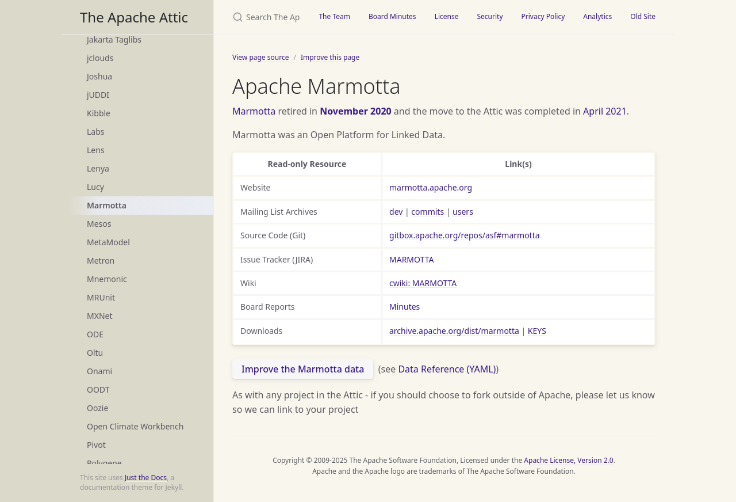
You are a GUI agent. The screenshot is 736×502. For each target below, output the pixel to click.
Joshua (99, 76)
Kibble (98, 113)
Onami (99, 371)
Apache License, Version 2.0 (568, 460)
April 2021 (605, 111)
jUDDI (98, 94)
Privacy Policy (543, 16)
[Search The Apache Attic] (261, 17)
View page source (260, 57)
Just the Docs (146, 477)
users (463, 211)
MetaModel (108, 242)
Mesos (99, 223)
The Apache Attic (134, 16)
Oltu (95, 352)
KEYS (537, 330)
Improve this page (330, 57)
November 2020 (356, 111)
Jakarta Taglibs (114, 39)
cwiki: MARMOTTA (423, 282)
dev (395, 211)
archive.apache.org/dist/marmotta (454, 330)
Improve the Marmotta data (302, 369)
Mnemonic (107, 278)
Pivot (96, 444)
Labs (96, 131)
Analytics (597, 16)
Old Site (643, 16)
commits (427, 211)
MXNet (100, 315)
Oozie (97, 407)
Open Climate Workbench (135, 426)
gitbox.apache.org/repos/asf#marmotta (464, 235)
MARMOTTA (411, 259)
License (447, 16)
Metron (100, 260)
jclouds (100, 57)
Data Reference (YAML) (447, 369)
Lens (96, 149)
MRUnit (101, 297)
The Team (334, 16)
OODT (98, 389)
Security (490, 16)
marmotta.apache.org (430, 187)
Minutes (404, 306)
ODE (95, 334)
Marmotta (106, 205)
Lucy (95, 186)
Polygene (104, 463)
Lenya (98, 168)
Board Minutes (392, 16)
